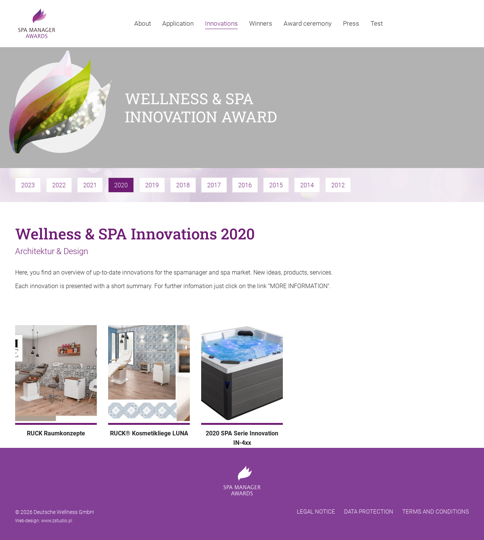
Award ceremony (308, 23)
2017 (214, 185)
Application (178, 23)
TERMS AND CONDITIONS (435, 511)
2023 (28, 185)
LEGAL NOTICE (316, 511)
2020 (121, 185)
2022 (59, 185)
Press (351, 23)
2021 (90, 185)
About (142, 23)
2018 (183, 185)
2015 (276, 185)
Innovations (221, 23)
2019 (152, 185)
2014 (307, 185)
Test (377, 23)
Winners (260, 23)
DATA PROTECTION (368, 511)
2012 (338, 185)
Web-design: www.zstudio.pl (43, 520)
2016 (245, 185)
